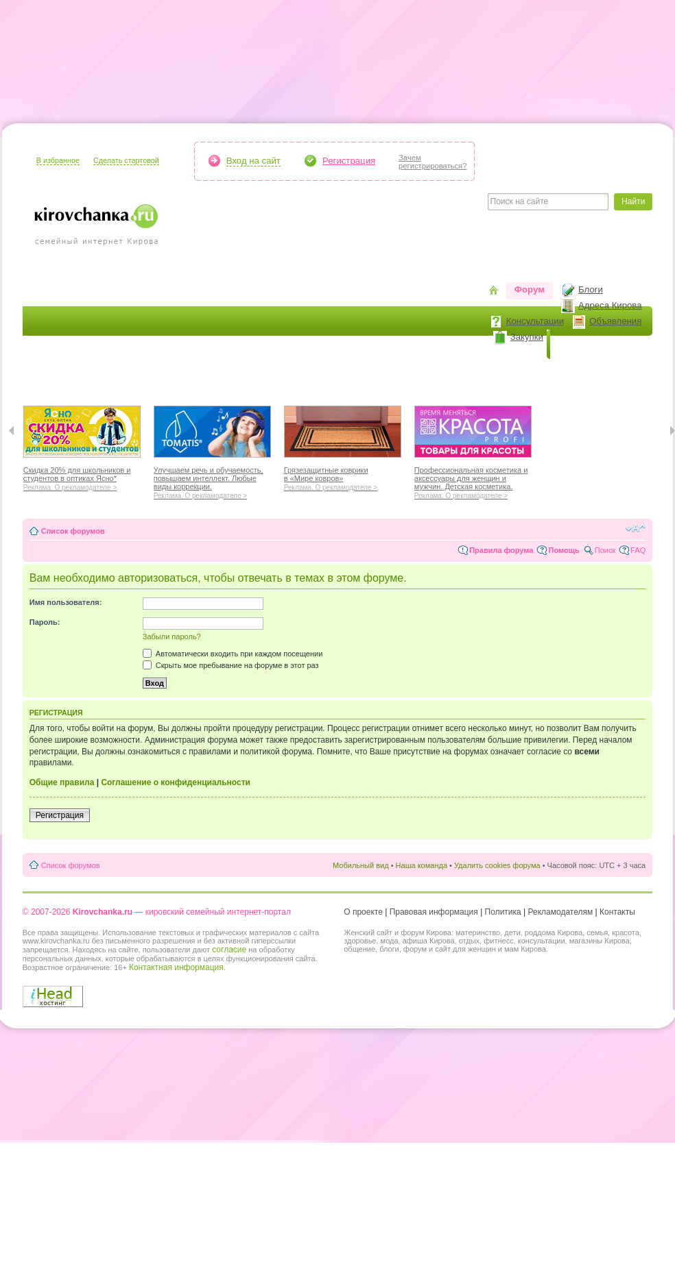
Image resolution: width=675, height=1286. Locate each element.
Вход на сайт (253, 161)
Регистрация (348, 161)
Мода (203, 374)
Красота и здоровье (128, 374)
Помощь (563, 550)
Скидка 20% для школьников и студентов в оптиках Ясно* (82, 477)
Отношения (381, 374)
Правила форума (501, 550)
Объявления (615, 321)
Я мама (48, 374)
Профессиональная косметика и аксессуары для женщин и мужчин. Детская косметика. (473, 481)
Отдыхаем (314, 374)
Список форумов (73, 531)
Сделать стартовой (126, 160)
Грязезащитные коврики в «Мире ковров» (342, 477)
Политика (503, 912)
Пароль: (44, 622)
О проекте (363, 912)
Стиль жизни (454, 374)
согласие (229, 949)
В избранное (58, 160)
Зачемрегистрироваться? (432, 161)
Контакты (617, 912)
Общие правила (62, 782)
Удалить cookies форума (497, 865)
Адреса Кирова (610, 305)
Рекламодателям (560, 912)
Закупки (526, 337)
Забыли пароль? (172, 636)
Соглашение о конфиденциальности (175, 782)
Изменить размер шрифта (636, 528)
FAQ (638, 550)
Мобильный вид (361, 865)
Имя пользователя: (65, 602)
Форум (529, 289)
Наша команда (421, 865)
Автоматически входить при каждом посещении (233, 654)
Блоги (590, 289)
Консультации (535, 321)
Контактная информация (176, 967)
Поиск (605, 550)
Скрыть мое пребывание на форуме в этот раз (231, 665)
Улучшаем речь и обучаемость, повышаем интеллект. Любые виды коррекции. (212, 481)
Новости (577, 344)
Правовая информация (434, 912)
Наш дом (252, 374)
